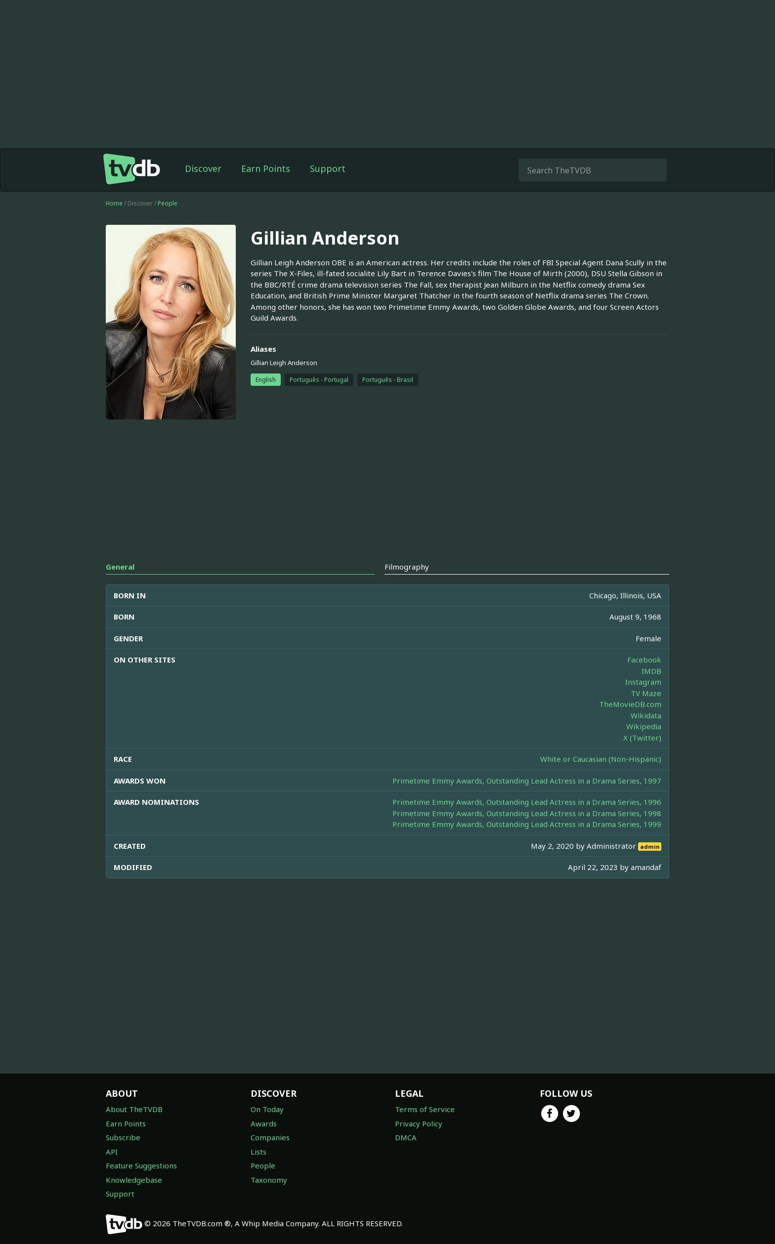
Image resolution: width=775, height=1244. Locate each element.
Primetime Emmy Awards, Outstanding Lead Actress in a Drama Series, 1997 (526, 781)
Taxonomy (269, 1180)
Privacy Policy (418, 1123)
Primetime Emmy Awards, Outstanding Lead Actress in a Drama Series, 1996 (526, 802)
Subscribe (123, 1137)
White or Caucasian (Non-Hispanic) (600, 759)
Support (327, 168)
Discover (203, 168)
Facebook (644, 659)
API (112, 1152)
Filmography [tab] (407, 567)
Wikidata (646, 715)
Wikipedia (643, 726)
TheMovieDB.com (630, 704)
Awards (264, 1123)
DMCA (406, 1137)
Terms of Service (425, 1109)
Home (114, 203)
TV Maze (646, 693)
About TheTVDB (134, 1109)
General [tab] (120, 567)
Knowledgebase (134, 1180)
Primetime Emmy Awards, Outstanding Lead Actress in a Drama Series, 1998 (526, 813)
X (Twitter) (642, 738)
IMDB (651, 671)
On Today (267, 1109)
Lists (258, 1152)
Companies (270, 1137)
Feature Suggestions (141, 1165)
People (167, 203)
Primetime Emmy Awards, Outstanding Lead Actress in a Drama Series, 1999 (526, 824)
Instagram (643, 682)
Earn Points (265, 168)
